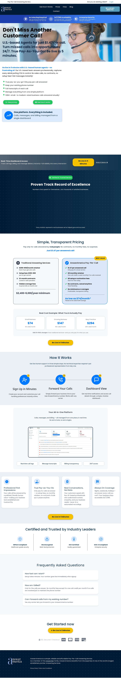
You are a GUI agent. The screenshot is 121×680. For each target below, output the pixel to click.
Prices (57, 7)
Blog (71, 7)
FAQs (65, 7)
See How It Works (46, 7)
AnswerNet (50, 661)
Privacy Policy (34, 668)
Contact (56, 11)
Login (111, 2)
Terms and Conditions (45, 668)
